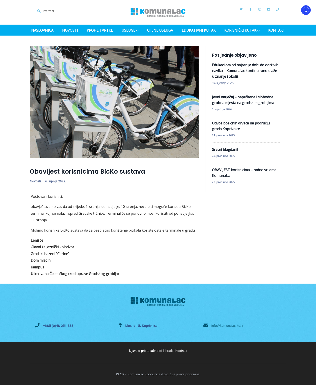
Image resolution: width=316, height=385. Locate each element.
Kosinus (181, 351)
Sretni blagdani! (225, 149)
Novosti (35, 181)
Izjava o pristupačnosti (145, 351)
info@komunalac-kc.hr (227, 325)
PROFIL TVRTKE (100, 30)
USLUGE (130, 31)
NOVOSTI (70, 30)
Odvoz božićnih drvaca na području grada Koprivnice (241, 126)
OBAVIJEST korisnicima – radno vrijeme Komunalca (244, 172)
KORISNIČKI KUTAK (241, 31)
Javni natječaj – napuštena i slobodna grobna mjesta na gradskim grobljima (243, 100)
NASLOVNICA (42, 30)
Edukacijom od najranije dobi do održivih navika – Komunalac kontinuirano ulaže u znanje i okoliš (245, 71)
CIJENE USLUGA (160, 30)
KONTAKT (276, 30)
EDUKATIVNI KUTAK (198, 30)
